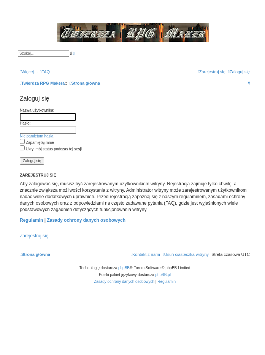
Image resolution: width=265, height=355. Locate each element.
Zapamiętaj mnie (37, 142)
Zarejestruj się (34, 235)
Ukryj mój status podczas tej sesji (51, 149)
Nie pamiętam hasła (36, 136)
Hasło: (25, 123)
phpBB (124, 268)
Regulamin (31, 220)
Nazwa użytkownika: (37, 110)
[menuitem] (45, 71)
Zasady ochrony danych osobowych (86, 220)
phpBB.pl (163, 275)
